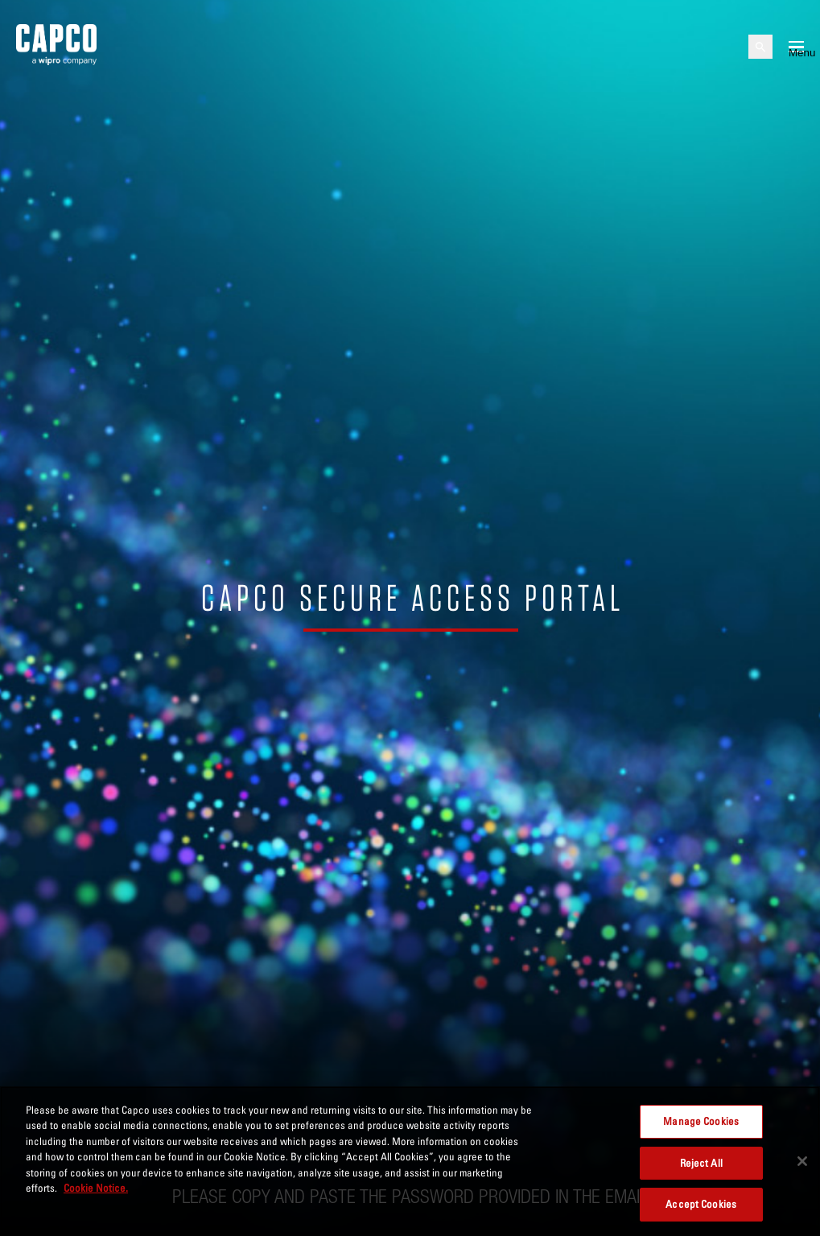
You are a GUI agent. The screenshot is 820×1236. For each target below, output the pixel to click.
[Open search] (760, 47)
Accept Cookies (700, 1203)
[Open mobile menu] (796, 46)
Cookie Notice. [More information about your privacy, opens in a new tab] (96, 1187)
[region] (410, 1161)
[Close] (802, 1161)
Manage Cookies (701, 1120)
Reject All (701, 1162)
